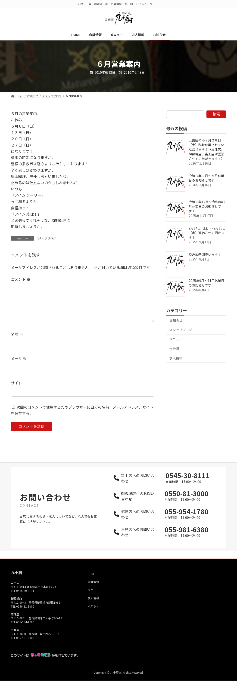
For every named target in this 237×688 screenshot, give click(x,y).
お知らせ (175, 320)
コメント (20, 279)
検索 (216, 114)
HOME (91, 581)
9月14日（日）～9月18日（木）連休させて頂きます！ (207, 233)
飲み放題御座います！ (205, 254)
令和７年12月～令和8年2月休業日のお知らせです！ (207, 206)
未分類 (174, 348)
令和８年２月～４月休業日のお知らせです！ (206, 178)
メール (19, 366)
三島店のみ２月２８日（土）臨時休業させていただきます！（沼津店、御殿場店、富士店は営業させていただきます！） (206, 149)
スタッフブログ (46, 238)
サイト (16, 390)
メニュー (175, 339)
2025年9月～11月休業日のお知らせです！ (206, 282)
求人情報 (175, 358)
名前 (17, 341)
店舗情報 (93, 589)
